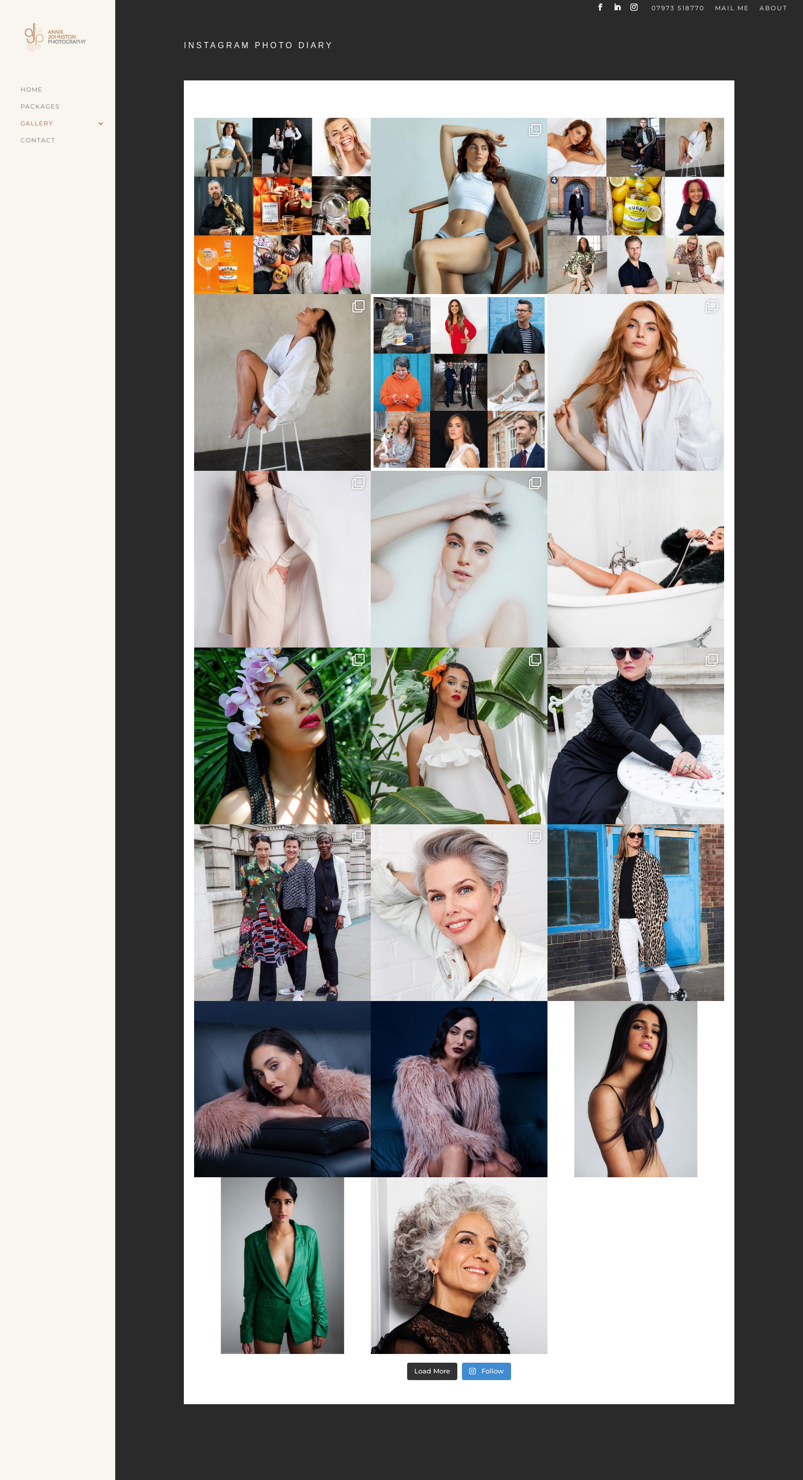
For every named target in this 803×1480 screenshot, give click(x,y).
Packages (39, 106)
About (773, 8)
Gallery (36, 123)
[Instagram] (634, 10)
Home (31, 89)
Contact (37, 140)
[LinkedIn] (618, 10)
